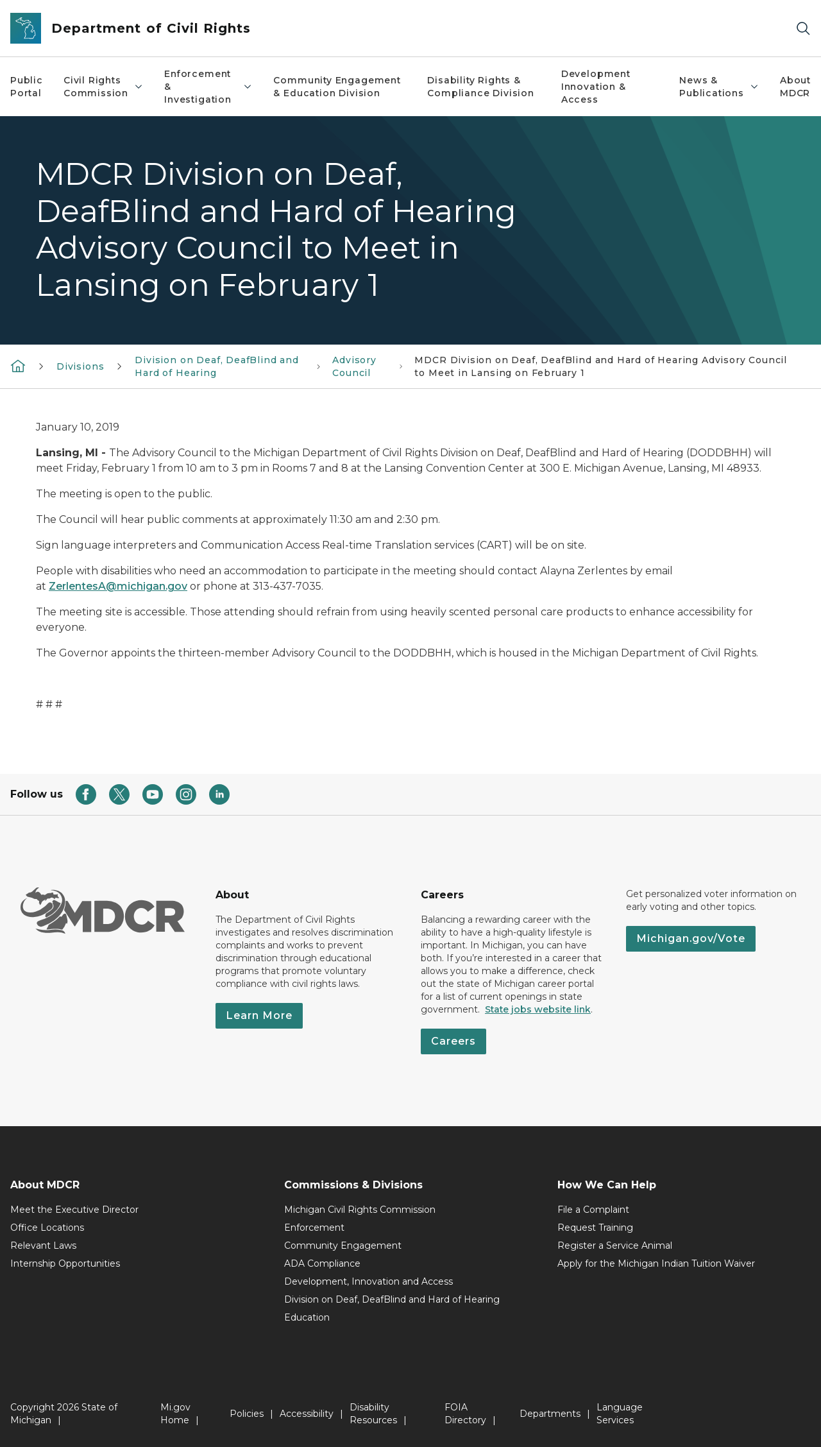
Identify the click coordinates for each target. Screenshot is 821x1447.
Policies (247, 1413)
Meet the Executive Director (74, 1209)
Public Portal (26, 86)
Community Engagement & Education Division (336, 86)
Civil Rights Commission (103, 86)
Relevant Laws (43, 1245)
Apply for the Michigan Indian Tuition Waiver (656, 1263)
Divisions (80, 366)
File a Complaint (593, 1209)
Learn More (259, 1015)
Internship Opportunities (65, 1263)
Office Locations (47, 1227)
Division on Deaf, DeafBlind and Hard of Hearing (392, 1299)
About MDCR (795, 86)
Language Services (620, 1413)
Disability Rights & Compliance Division (480, 86)
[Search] (803, 29)
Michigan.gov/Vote (690, 938)
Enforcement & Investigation (208, 86)
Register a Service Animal (614, 1245)
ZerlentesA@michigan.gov (118, 586)
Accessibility (307, 1413)
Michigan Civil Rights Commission (360, 1209)
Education (307, 1317)
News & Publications (719, 86)
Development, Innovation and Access (368, 1281)
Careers (453, 1041)
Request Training (595, 1227)
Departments (550, 1413)
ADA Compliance (322, 1263)
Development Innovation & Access (596, 86)
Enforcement (314, 1227)
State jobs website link (538, 1009)
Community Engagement (343, 1245)
